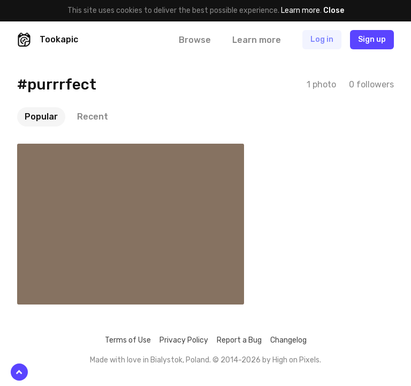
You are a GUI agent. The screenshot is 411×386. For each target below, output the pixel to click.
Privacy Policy (183, 340)
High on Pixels (295, 360)
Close (333, 10)
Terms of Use (128, 340)
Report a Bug (239, 340)
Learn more (300, 10)
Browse (195, 40)
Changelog (288, 340)
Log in (321, 39)
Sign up (372, 39)
